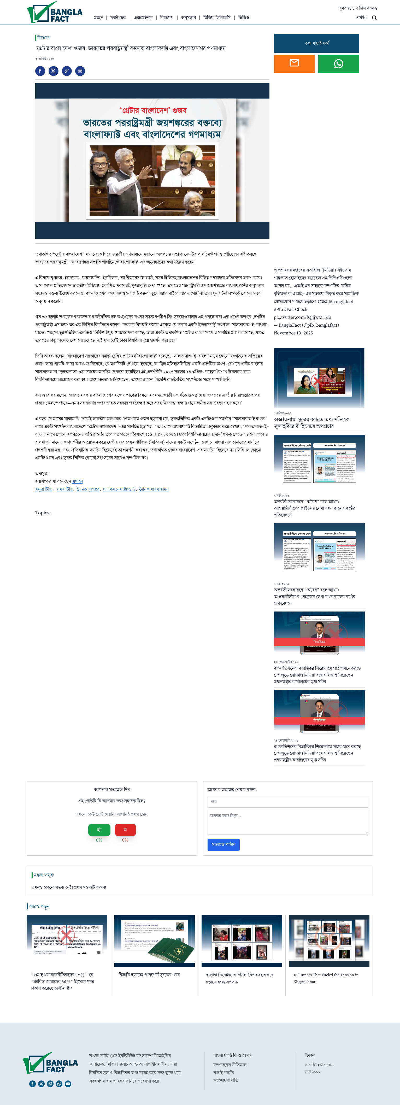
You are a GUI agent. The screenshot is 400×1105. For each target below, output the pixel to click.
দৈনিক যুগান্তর (88, 489)
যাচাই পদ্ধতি (224, 1073)
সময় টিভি (65, 489)
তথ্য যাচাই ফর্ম (317, 43)
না (125, 830)
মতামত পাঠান (223, 845)
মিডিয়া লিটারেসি (217, 18)
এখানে (77, 481)
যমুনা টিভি (43, 489)
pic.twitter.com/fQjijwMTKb (302, 317)
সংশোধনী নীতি (226, 1081)
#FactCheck (295, 309)
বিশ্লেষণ (166, 18)
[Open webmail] (294, 64)
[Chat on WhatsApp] (338, 64)
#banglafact (341, 301)
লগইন (361, 17)
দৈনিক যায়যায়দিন (154, 489)
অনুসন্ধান (188, 18)
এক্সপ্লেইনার (143, 18)
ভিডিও (243, 18)
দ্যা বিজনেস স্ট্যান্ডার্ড (119, 489)
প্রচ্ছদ (98, 18)
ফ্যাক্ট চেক (118, 18)
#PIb (278, 309)
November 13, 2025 (293, 333)
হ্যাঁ (99, 830)
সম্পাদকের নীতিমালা (230, 1065)
